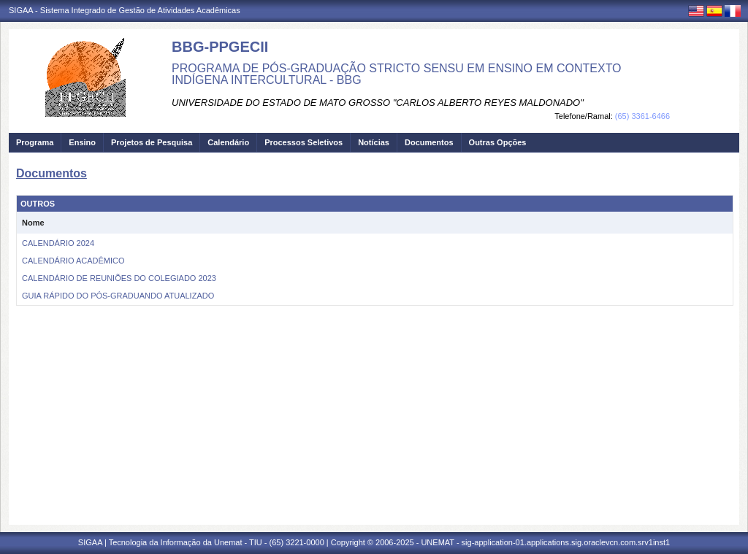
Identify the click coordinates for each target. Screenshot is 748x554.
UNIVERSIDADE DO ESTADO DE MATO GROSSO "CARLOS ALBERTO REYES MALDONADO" (378, 102)
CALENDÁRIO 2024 (58, 243)
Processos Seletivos (303, 142)
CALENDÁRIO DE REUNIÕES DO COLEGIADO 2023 (119, 278)
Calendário (228, 142)
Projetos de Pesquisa (151, 142)
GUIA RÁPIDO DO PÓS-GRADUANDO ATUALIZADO (118, 295)
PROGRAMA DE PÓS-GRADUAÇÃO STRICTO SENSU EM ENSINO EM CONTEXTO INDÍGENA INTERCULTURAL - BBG (397, 74)
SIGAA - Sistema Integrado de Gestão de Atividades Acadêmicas (124, 10)
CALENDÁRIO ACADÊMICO (73, 260)
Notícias (373, 142)
